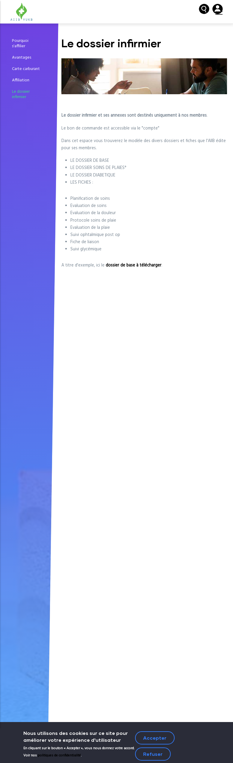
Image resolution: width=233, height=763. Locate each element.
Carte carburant (26, 69)
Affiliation (20, 80)
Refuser (153, 755)
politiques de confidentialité (59, 757)
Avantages (21, 57)
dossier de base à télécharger (133, 265)
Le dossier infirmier (21, 94)
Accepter (155, 739)
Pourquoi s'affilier (20, 43)
